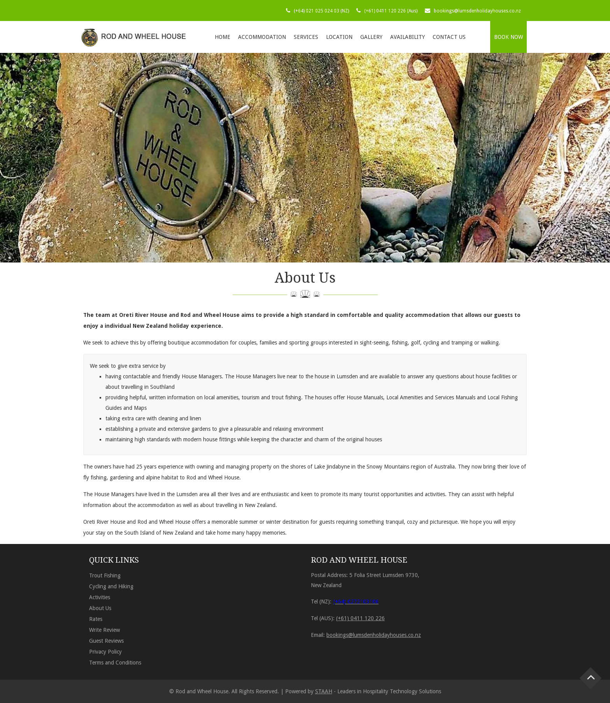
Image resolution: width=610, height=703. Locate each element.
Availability (407, 37)
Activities (99, 597)
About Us (100, 608)
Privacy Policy (105, 652)
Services (306, 37)
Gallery (371, 37)
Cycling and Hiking (111, 586)
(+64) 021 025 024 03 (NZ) (321, 11)
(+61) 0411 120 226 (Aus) (390, 11)
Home (222, 37)
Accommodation (262, 37)
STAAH (323, 691)
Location (339, 37)
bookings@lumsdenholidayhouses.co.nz (477, 11)
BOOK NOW (508, 37)
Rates (95, 619)
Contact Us (449, 37)
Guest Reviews (106, 641)
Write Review (104, 630)
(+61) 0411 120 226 (360, 618)
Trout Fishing (105, 575)
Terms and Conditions (115, 662)
